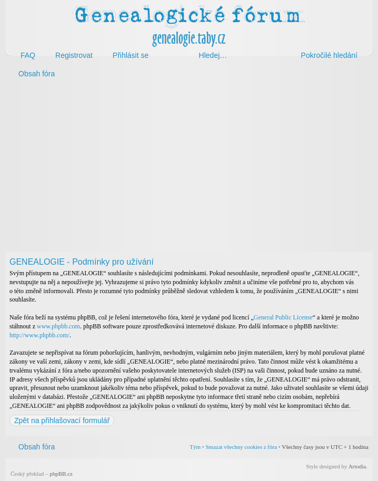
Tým (195, 447)
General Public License (283, 317)
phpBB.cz (61, 473)
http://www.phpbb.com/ (39, 335)
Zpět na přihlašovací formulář (62, 420)
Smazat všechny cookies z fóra (241, 447)
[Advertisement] (189, 167)
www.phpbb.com (58, 326)
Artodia (357, 466)
